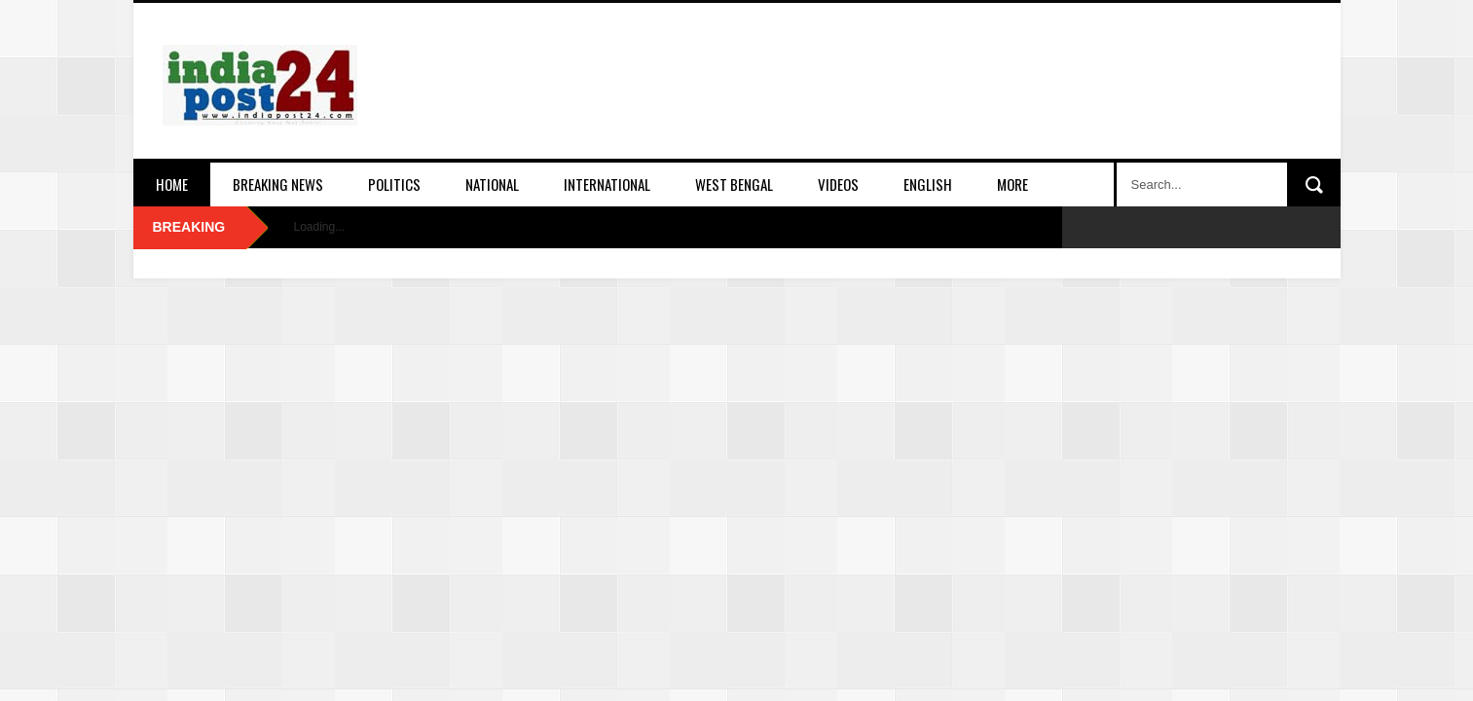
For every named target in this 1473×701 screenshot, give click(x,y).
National (492, 184)
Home (172, 184)
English (927, 184)
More (1012, 184)
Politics (394, 184)
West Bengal (734, 184)
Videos (838, 184)
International (607, 184)
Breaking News (278, 184)
